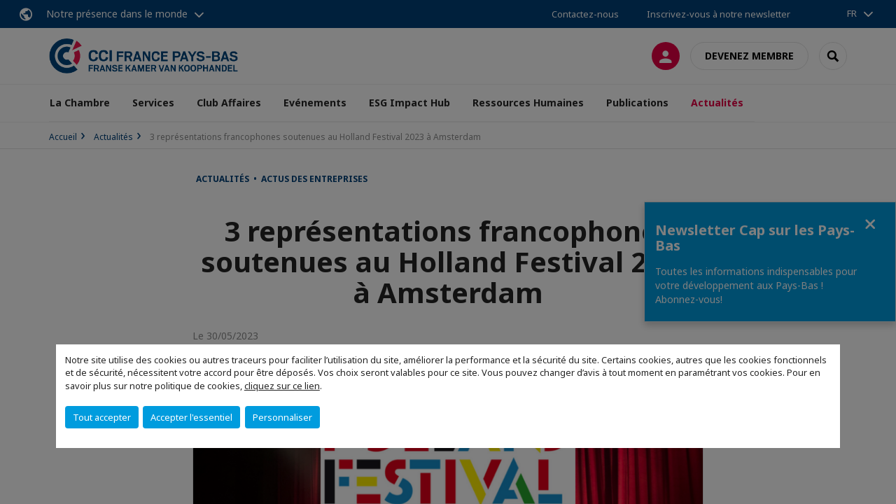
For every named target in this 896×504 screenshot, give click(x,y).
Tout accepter (102, 417)
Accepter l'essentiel (191, 417)
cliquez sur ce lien (282, 385)
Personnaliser (282, 417)
